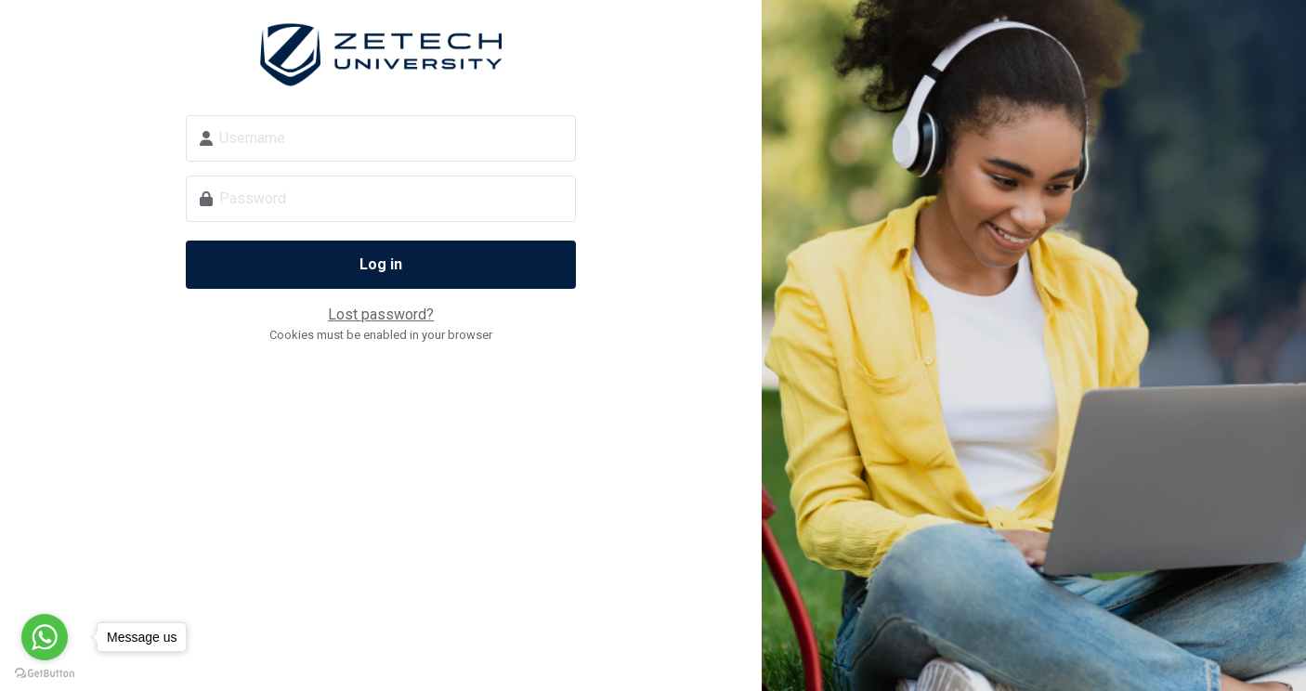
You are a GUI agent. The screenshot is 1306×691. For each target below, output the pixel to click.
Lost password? (381, 314)
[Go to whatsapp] (44, 637)
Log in (380, 264)
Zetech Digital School (381, 54)
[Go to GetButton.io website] (44, 672)
